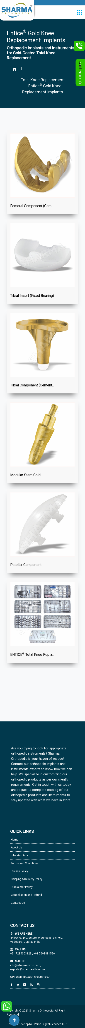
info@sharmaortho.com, (25, 965)
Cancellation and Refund (26, 894)
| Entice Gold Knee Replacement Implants (42, 88)
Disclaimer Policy (21, 887)
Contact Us (17, 902)
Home (14, 839)
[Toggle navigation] (79, 12)
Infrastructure (19, 855)
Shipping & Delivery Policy (26, 879)
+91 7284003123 (21, 953)
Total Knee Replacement (43, 79)
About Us (16, 847)
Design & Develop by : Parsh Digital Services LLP (36, 1024)
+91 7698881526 (44, 953)
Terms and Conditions (24, 863)
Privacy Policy (19, 871)
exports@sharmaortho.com (27, 969)
